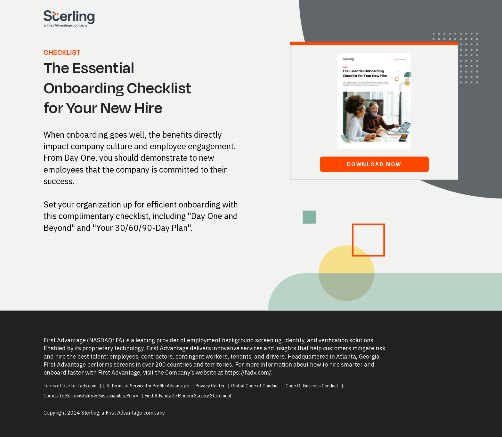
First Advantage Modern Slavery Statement (188, 396)
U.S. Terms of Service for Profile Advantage (146, 386)
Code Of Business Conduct (312, 386)
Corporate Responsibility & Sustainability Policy (91, 396)
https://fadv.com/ (247, 372)
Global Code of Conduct (255, 386)
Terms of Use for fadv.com (70, 386)
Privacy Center (210, 386)
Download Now (374, 164)
